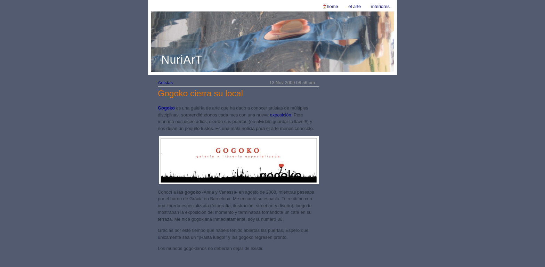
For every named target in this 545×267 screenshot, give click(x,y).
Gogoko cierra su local (200, 93)
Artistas (165, 82)
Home (332, 6)
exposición (280, 115)
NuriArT (182, 60)
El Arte (354, 6)
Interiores (380, 6)
